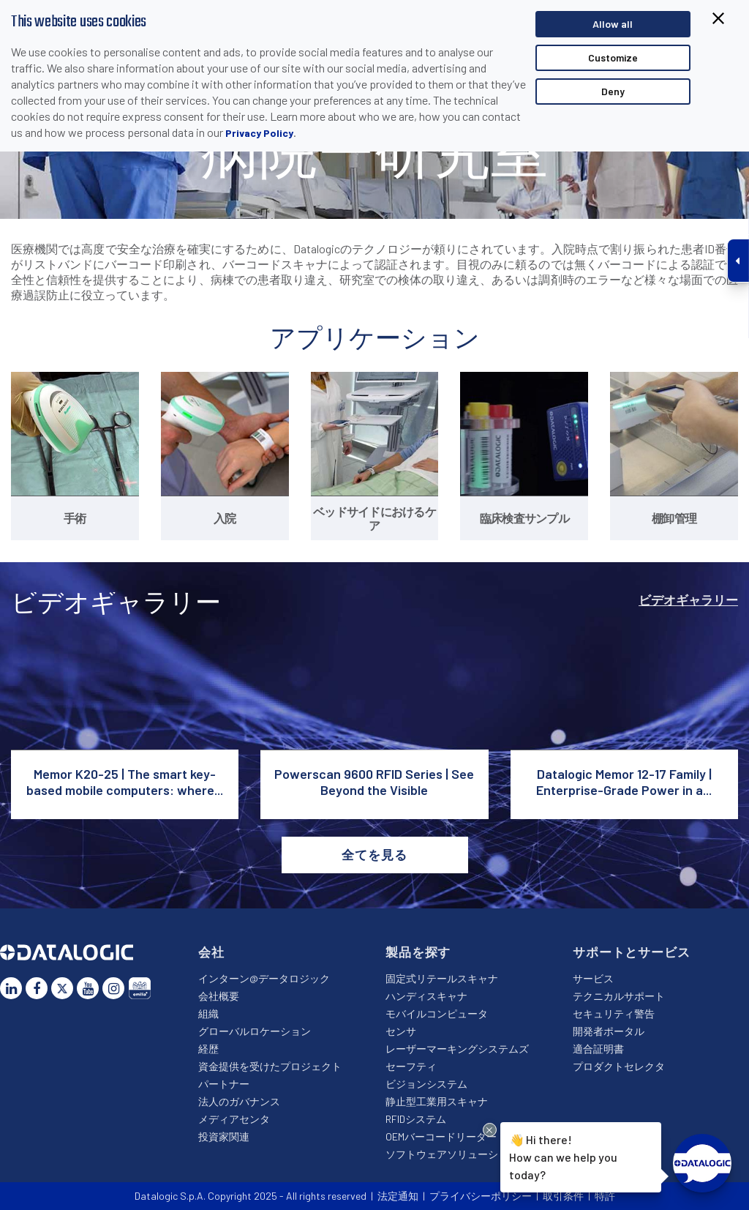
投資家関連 (223, 1136)
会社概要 (218, 996)
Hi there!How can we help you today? (563, 1155)
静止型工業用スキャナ (436, 1101)
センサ (400, 1031)
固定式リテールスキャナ (441, 978)
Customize (613, 57)
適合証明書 (598, 1048)
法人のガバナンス (239, 1101)
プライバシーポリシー (480, 1196)
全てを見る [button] (374, 854)
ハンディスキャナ (426, 996)
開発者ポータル (608, 1031)
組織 (208, 1013)
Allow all (612, 24)
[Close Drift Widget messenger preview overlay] (490, 1130)
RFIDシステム (415, 1119)
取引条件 (563, 1196)
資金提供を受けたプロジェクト (270, 1066)
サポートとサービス (631, 951)
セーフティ (411, 1066)
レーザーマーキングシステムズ (457, 1048)
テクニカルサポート (619, 996)
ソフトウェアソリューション (452, 1154)
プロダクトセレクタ (619, 1066)
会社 (211, 951)
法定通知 (397, 1196)
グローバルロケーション (254, 1031)
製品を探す (418, 951)
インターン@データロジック (264, 978)
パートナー (223, 1084)
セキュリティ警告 (614, 1013)
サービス (593, 978)
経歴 (208, 1048)
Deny (613, 91)
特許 (605, 1196)
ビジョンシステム (426, 1084)
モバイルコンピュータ (436, 1013)
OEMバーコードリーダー (441, 1136)
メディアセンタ (234, 1119)
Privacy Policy (259, 133)
